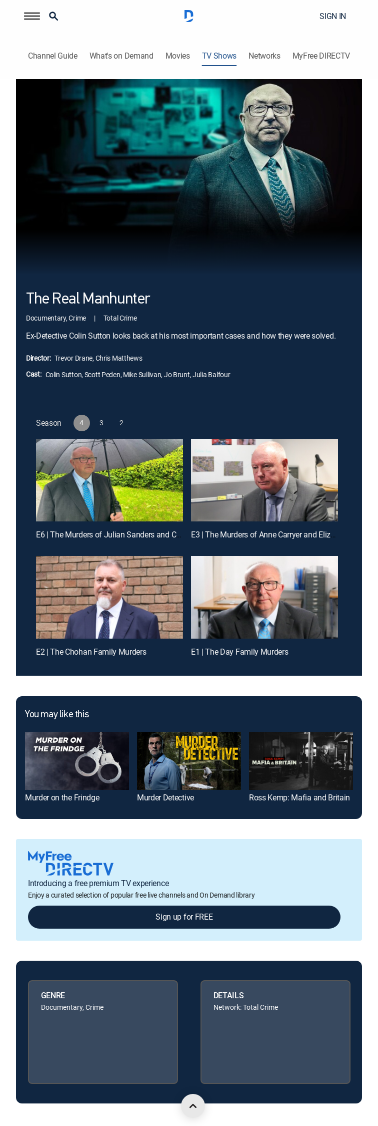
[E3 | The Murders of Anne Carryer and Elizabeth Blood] (264, 480)
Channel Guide (53, 56)
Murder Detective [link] (165, 797)
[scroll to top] (193, 1106)
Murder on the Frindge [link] (62, 797)
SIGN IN (333, 16)
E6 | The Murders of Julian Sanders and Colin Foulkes (126, 534)
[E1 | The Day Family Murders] (264, 597)
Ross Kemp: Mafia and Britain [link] (299, 797)
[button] (32, 16)
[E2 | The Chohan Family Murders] (109, 597)
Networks (264, 56)
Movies (178, 56)
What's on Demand (122, 56)
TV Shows (219, 56)
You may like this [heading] (56, 715)
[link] (77, 761)
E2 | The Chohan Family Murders (91, 651)
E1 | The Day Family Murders (239, 651)
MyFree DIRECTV (321, 56)
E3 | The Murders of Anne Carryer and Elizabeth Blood (281, 534)
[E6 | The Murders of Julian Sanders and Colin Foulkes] (109, 480)
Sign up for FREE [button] (184, 916)
